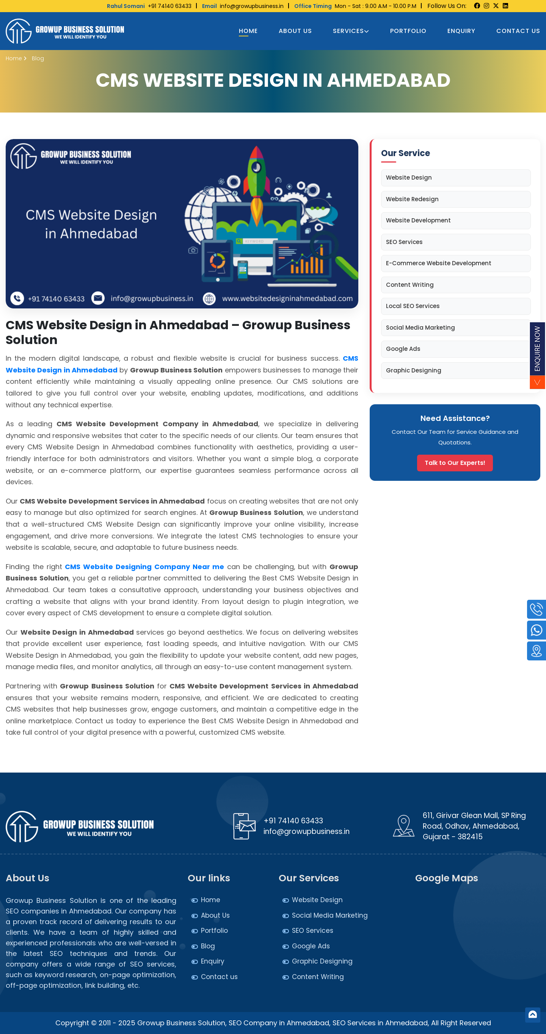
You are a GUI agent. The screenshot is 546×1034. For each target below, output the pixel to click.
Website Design (409, 177)
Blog (208, 946)
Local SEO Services (413, 306)
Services (351, 31)
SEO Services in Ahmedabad (380, 1023)
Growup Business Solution (181, 1023)
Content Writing (410, 285)
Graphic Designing (413, 370)
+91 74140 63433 (149, 6)
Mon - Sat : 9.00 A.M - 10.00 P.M (355, 6)
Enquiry (461, 31)
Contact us (518, 31)
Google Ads (403, 349)
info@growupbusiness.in (243, 6)
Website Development (418, 220)
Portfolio (408, 31)
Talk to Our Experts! (455, 462)
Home (248, 31)
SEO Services (404, 242)
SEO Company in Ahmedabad (279, 1023)
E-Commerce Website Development (438, 263)
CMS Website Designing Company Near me (144, 566)
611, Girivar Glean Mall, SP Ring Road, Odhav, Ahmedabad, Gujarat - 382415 (474, 826)
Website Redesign (412, 199)
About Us (295, 31)
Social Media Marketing (420, 328)
